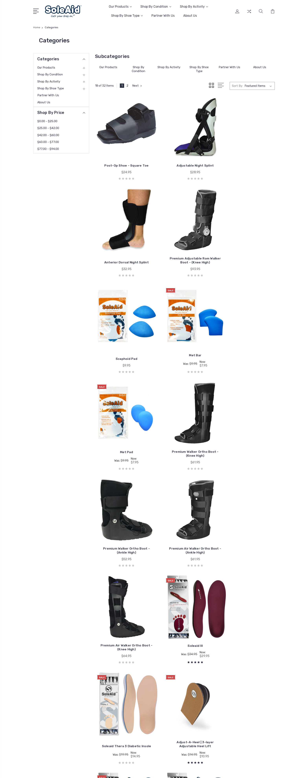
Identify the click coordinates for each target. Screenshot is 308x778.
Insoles (237, 675)
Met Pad (123, 333)
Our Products (120, 6)
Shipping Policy (144, 702)
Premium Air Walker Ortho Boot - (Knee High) (184, 425)
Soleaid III (247, 423)
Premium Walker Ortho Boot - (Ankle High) (246, 335)
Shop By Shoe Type (127, 15)
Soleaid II (247, 516)
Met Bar (247, 244)
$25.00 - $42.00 (48, 128)
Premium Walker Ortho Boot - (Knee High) (184, 335)
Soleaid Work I (185, 613)
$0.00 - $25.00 (47, 121)
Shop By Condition (155, 6)
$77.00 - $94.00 (48, 149)
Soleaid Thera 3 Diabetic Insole (123, 514)
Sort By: (237, 85)
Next (137, 86)
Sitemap (74, 771)
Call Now (45, 713)
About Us (190, 15)
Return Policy (143, 708)
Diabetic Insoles (243, 681)
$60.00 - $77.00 (48, 142)
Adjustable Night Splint (185, 158)
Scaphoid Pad (185, 247)
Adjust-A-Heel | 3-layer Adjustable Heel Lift (185, 514)
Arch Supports (242, 687)
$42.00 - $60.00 (48, 135)
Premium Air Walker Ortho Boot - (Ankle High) (123, 425)
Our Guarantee (143, 687)
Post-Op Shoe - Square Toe (123, 158)
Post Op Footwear (245, 698)
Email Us (45, 720)
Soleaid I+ (123, 613)
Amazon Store (144, 681)
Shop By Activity (194, 6)
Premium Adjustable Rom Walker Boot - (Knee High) (123, 245)
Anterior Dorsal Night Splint (247, 158)
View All (238, 704)
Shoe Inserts (241, 693)
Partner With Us (163, 15)
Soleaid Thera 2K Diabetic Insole (247, 607)
